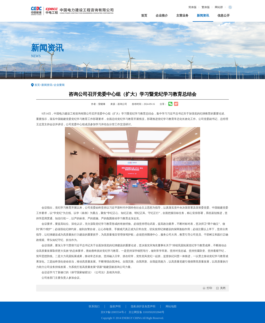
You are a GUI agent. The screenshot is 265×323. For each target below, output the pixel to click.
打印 (209, 288)
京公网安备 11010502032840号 (146, 312)
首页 (144, 15)
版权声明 (115, 306)
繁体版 (206, 7)
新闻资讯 (203, 15)
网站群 (219, 7)
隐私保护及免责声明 (143, 306)
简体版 (192, 7)
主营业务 (182, 15)
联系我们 (94, 306)
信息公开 (224, 15)
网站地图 (171, 306)
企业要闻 (59, 84)
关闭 (222, 288)
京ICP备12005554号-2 (113, 312)
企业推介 (162, 15)
